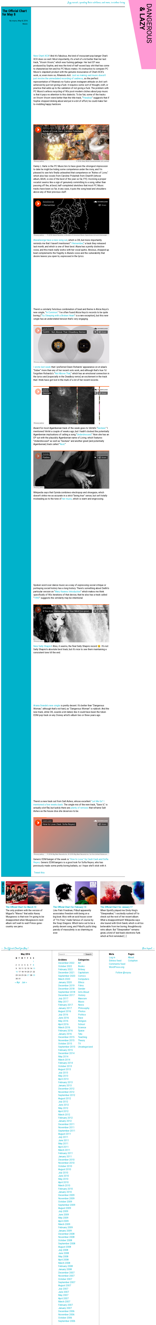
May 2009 (63, 1217)
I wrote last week (42, 367)
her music (67, 498)
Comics (82, 976)
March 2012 (64, 1114)
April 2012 (63, 1111)
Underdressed (84, 434)
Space (81, 1030)
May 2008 (63, 1256)
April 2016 (63, 1024)
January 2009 (65, 1230)
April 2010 (63, 1182)
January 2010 (65, 1192)
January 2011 (65, 1156)
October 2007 (65, 1279)
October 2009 (65, 1201)
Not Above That (62, 373)
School (81, 1024)
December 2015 (66, 1037)
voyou (14, 21)
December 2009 (66, 1195)
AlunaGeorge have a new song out (50, 240)
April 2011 (63, 1147)
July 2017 (63, 998)
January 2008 (65, 1269)
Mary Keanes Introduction (68, 591)
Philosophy (83, 1008)
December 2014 (66, 1053)
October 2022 (65, 966)
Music (25, 24)
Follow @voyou (123, 972)
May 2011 (63, 1143)
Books (81, 966)
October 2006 (65, 1317)
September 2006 (66, 1321)
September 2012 (66, 1095)
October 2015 (65, 1043)
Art (79, 963)
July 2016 (63, 1014)
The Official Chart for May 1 (16, 948)
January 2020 (65, 982)
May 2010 (63, 1179)
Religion (82, 1021)
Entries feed (115, 960)
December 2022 (66, 963)
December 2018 (66, 988)
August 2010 (64, 1169)
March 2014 (64, 1059)
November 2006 (66, 1314)
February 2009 (65, 1227)
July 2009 (63, 1211)
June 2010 (63, 1175)
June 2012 (63, 1104)
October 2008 (65, 1240)
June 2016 (63, 1017)
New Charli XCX (41, 55)
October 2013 (65, 1066)
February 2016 (65, 1030)
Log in (112, 957)
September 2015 (66, 1046)
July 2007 (63, 1288)
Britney (81, 969)
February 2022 (65, 969)
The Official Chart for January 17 (116, 907)
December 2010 (66, 1159)
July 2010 (63, 1172)
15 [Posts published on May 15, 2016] (34, 968)
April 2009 (63, 1221)
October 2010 (65, 1166)
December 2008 (66, 1234)
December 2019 (66, 985)
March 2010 (64, 1185)
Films (81, 985)
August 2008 (64, 1246)
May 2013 (63, 1075)
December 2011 (66, 1124)
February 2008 (65, 1266)
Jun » (24, 982)
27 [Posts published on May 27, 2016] (28, 975)
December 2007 (66, 1272)
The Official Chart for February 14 (69, 907)
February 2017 (65, 1004)
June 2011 (63, 1140)
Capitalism (83, 972)
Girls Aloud (83, 992)
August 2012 (64, 1098)
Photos (81, 1011)
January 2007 (65, 1308)
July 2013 (63, 1072)
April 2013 (63, 1079)
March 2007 (64, 1301)
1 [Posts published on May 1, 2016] (33, 961)
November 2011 (66, 1127)
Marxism (82, 998)
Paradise (87, 97)
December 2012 (66, 1088)
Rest (62, 444)
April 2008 (63, 1259)
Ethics (81, 982)
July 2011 (63, 1137)
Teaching (82, 1037)
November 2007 (66, 1275)
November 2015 (66, 1040)
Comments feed (117, 964)
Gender (81, 988)
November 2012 (66, 1092)
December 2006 (66, 1311)
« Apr (17, 982)
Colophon (133, 960)
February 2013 (65, 1082)
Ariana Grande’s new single (46, 705)
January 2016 (65, 1034)
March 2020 (64, 979)
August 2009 (64, 1208)
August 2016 (64, 1011)
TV (79, 1043)
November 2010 (66, 1162)
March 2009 (64, 1224)
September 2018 (66, 992)
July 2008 (63, 1250)
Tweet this (39, 872)
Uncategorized (85, 1046)
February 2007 (65, 1305)
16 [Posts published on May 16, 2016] (17, 972)
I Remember (77, 243)
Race (80, 1017)
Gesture (101, 428)
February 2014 (65, 1063)
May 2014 (63, 1056)
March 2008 (64, 1263)
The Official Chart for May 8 (14, 12)
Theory (81, 1040)
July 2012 (63, 1101)
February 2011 (65, 1153)
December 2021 (66, 972)
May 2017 (63, 1001)
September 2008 (66, 1243)
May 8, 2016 (23, 21)
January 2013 (65, 1085)
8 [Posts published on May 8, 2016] (33, 965)
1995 (36, 598)
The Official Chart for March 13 (21, 907)
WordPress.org (116, 967)
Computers (83, 979)
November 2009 (66, 1198)
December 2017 (66, 995)
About (131, 957)
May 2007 (63, 1295)
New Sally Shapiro (42, 646)
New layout (147, 948)
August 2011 (64, 1134)
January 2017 (65, 1008)
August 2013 (64, 1069)
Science (82, 1027)
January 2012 (65, 1121)
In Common (51, 312)
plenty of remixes (79, 807)
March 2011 (64, 1150)
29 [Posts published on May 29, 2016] (34, 975)
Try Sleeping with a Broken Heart (58, 315)
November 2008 (66, 1237)
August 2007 (64, 1285)
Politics (82, 1014)
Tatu (80, 1034)
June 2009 (63, 1214)
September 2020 (66, 976)
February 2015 (65, 1050)
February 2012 (65, 1117)
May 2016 (63, 1021)
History (81, 995)
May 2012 (63, 1108)
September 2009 (66, 1205)
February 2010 (65, 1188)
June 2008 (63, 1253)
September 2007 (66, 1282)
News (81, 1004)
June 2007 (63, 1292)
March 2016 (64, 1027)
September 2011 (66, 1130)
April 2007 (63, 1298)
